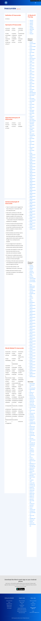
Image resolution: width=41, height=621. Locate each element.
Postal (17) (32, 491)
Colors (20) (32, 402)
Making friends (32, 286)
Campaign (31, 21)
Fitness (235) (32, 432)
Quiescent (31, 20)
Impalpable (31, 27)
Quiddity (31, 30)
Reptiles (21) (32, 496)
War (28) (31, 521)
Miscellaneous (32, 302)
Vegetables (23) (32, 518)
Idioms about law (33, 92)
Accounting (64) (32, 388)
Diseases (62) (32, 419)
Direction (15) (32, 417)
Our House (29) (32, 485)
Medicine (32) (32, 468)
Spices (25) (32, 499)
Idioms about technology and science (32, 135)
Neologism (31, 33)
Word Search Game (22, 612)
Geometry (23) (32, 444)
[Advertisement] (14, 79)
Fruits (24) (31, 438)
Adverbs (21, 606)
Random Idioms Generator (22, 609)
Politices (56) (32, 490)
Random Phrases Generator (22, 611)
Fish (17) (31, 431)
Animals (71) (32, 392)
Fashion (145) (32, 428)
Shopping (31, 289)
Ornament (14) (32, 484)
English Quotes (9, 605)
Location (31, 275)
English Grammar (9, 603)
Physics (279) (32, 488)
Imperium (31, 23)
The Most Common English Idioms (33, 44)
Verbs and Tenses (9, 600)
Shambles (31, 24)
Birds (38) (31, 393)
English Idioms (9, 606)
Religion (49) (32, 494)
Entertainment (32, 287)
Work (30, 299)
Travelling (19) (32, 511)
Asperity (31, 26)
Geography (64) (32, 442)
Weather (31, 300)
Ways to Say (22, 602)
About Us (33, 605)
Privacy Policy (33, 603)
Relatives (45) (32, 493)
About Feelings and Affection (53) (32, 385)
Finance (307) (32, 429)
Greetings (31, 268)
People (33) (32, 487)
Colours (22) (32, 404)
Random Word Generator (22, 608)
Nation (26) (32, 475)
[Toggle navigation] (35, 2)
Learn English (9, 608)
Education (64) (32, 426)
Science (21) (32, 497)
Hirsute (31, 32)
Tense (22, 603)
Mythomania (32, 29)
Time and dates (32, 280)
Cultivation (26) (32, 413)
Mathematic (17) (32, 463)
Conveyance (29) (33, 405)
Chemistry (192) (32, 398)
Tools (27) (31, 506)
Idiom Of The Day (22, 600)
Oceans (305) (32, 482)
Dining (31, 284)
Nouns (9, 602)
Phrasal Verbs (22, 605)
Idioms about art (32, 58)
